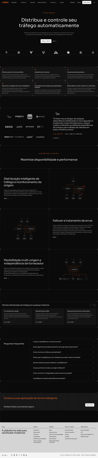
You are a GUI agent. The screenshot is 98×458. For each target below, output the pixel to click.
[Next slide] (94, 305)
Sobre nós (36, 430)
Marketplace (52, 436)
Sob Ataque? (52, 438)
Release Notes (85, 436)
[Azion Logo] (5, 2)
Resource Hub (53, 432)
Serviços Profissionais (71, 438)
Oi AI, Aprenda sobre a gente (37, 441)
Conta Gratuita (69, 430)
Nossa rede (36, 432)
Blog (50, 430)
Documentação (85, 430)
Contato (67, 436)
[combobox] (4, 455)
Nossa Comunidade (87, 434)
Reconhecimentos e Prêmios (54, 441)
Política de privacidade (39, 438)
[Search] (94, 2)
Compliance (36, 436)
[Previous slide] (90, 305)
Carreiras (36, 434)
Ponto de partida (69, 432)
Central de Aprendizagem (56, 434)
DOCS (6, 198)
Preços (67, 434)
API (82, 432)
